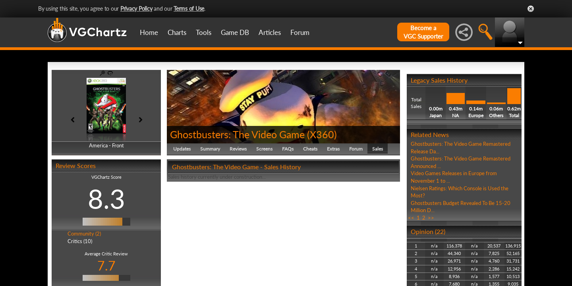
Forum (299, 32)
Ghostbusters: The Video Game (237, 134)
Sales (377, 149)
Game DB (235, 32)
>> (431, 217)
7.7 (106, 265)
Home (149, 32)
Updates (182, 149)
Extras (333, 149)
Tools (203, 32)
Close (531, 9)
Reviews (238, 149)
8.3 (106, 198)
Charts (177, 32)
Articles (270, 32)
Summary (210, 149)
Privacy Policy (136, 8)
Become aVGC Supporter (423, 32)
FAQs (288, 149)
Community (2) (84, 233)
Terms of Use (189, 8)
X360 (322, 134)
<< (411, 217)
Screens (264, 149)
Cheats (310, 149)
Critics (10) (80, 241)
